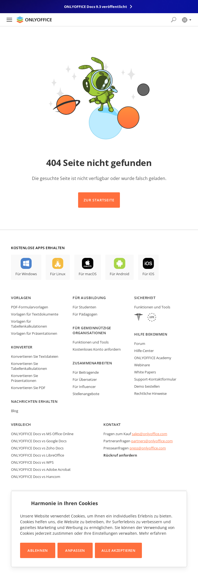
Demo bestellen (147, 386)
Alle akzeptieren (118, 550)
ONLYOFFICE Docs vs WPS (32, 462)
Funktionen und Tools (91, 342)
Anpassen (75, 550)
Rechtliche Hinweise (150, 393)
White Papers (145, 372)
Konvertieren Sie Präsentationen (24, 378)
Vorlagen (21, 297)
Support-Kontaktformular (155, 379)
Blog (14, 410)
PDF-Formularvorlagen (29, 307)
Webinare (142, 364)
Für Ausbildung (89, 297)
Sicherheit (144, 297)
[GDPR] (151, 318)
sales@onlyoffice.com (149, 433)
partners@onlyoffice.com (152, 440)
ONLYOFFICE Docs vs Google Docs (39, 440)
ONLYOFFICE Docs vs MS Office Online (42, 433)
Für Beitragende (86, 372)
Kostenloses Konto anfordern (97, 349)
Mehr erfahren (152, 533)
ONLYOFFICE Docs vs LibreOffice (37, 455)
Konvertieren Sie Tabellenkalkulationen (29, 366)
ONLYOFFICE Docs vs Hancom (35, 476)
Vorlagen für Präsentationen (34, 333)
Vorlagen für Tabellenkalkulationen (29, 324)
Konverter (21, 347)
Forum (139, 343)
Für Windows (26, 273)
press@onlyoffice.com (148, 448)
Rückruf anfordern (120, 455)
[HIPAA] (138, 318)
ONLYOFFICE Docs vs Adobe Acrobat (41, 469)
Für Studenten (84, 307)
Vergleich (21, 424)
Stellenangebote (86, 393)
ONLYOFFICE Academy (152, 357)
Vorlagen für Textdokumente (34, 314)
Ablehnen (38, 550)
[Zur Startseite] (34, 19)
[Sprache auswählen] (186, 19)
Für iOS (148, 273)
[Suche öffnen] (173, 19)
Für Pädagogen (85, 314)
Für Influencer (84, 386)
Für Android (119, 273)
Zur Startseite (99, 200)
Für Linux (57, 273)
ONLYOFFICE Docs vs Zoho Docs (37, 448)
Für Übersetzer (85, 379)
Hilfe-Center (144, 350)
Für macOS (88, 273)
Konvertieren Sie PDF (28, 387)
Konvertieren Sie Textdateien (34, 356)
